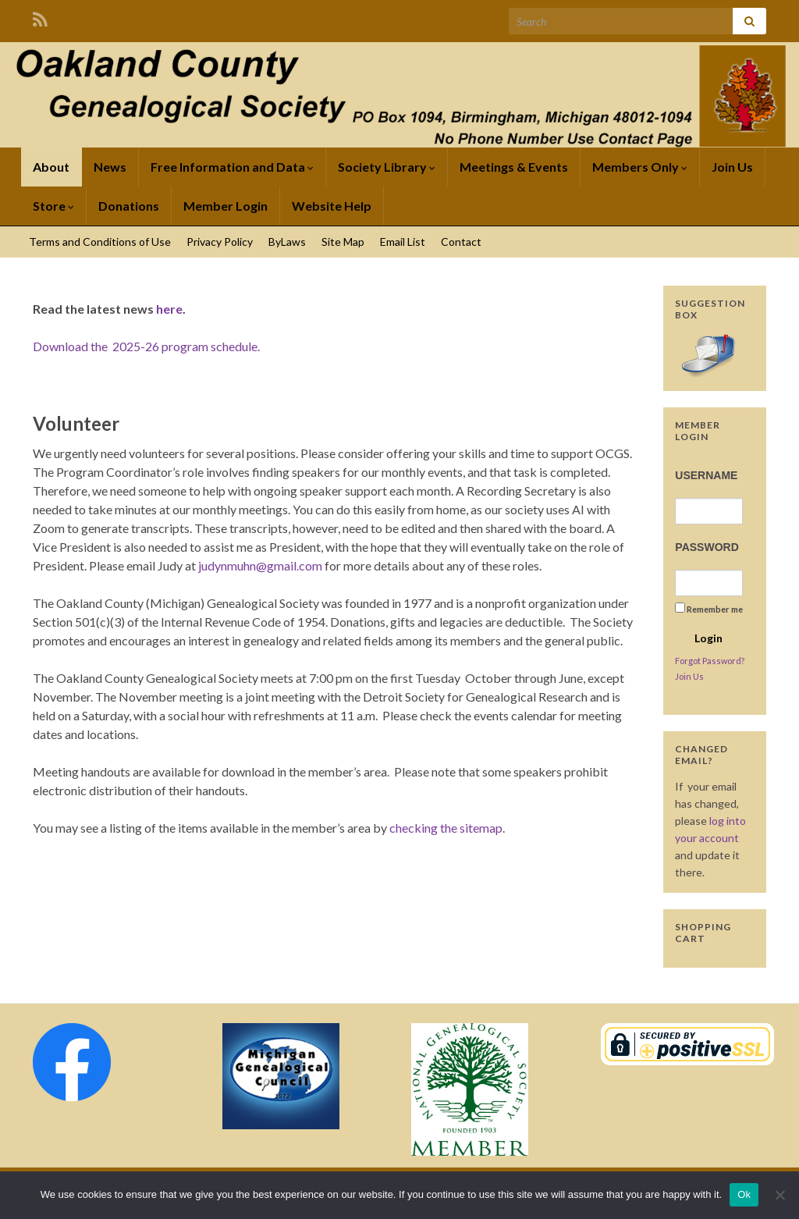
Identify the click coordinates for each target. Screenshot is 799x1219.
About (51, 166)
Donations (128, 205)
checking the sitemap (445, 827)
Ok (744, 1194)
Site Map (342, 241)
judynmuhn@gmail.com (260, 565)
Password (706, 547)
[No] (779, 1195)
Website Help (331, 205)
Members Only (639, 166)
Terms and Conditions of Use (100, 241)
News (110, 166)
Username (706, 475)
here (169, 308)
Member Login (225, 205)
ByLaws (287, 241)
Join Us (732, 166)
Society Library (386, 166)
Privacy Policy (219, 241)
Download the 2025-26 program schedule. (146, 346)
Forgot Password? (709, 661)
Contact (461, 241)
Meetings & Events (514, 166)
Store (53, 205)
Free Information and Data (232, 166)
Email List (402, 241)
